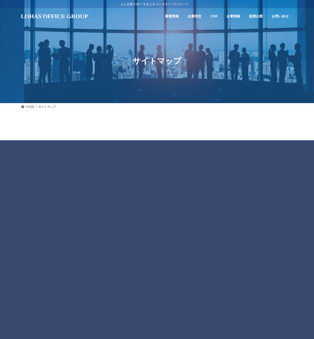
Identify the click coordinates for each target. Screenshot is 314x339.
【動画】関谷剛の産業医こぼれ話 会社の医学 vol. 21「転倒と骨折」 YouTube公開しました (264, 191)
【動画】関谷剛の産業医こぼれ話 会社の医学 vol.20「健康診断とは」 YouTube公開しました (264, 215)
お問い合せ (124, 242)
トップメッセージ (132, 216)
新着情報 (123, 183)
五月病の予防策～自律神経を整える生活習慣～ (243, 257)
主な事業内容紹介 (132, 225)
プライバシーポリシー (157, 145)
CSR (120, 200)
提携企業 (123, 233)
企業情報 (123, 208)
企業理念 (123, 191)
